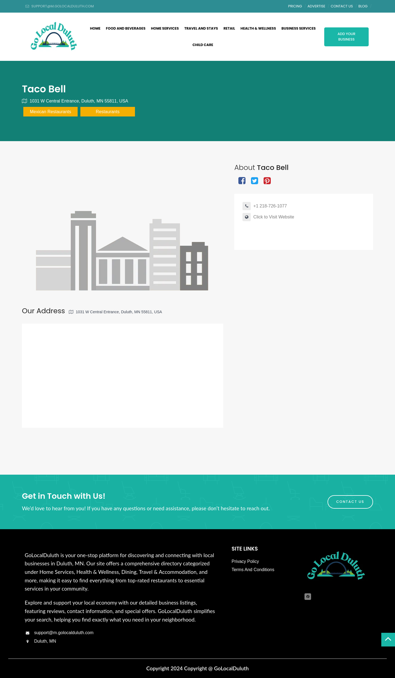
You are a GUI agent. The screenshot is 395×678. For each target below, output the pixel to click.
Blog (363, 6)
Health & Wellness (258, 28)
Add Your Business (346, 37)
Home (95, 28)
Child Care (203, 44)
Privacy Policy (245, 561)
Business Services (298, 28)
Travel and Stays (201, 28)
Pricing (295, 6)
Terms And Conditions (253, 569)
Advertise (316, 6)
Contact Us (342, 6)
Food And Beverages (125, 28)
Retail (229, 28)
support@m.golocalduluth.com (59, 632)
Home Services (165, 28)
